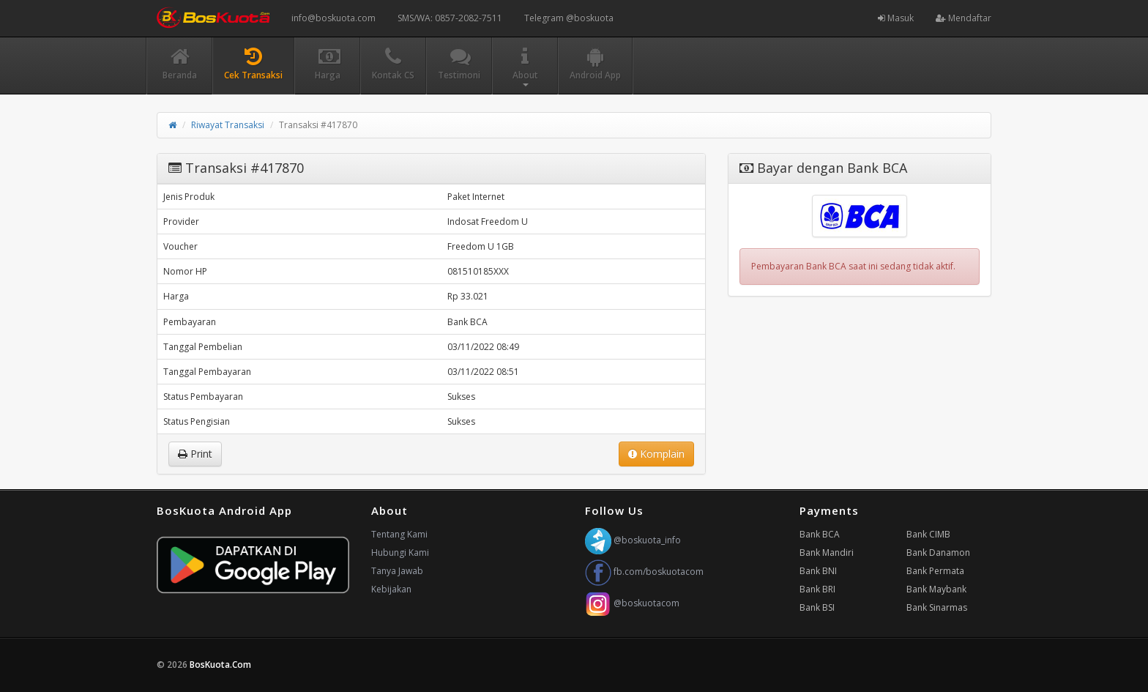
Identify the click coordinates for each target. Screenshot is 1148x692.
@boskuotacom (632, 603)
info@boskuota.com (333, 18)
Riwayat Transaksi (227, 125)
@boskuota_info (633, 540)
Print (195, 454)
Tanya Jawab (397, 571)
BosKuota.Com (221, 664)
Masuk (896, 18)
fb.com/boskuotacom (644, 571)
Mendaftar (963, 18)
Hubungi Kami (400, 552)
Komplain (656, 454)
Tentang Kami (399, 534)
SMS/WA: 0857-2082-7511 (450, 18)
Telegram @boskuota (569, 18)
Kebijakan (391, 589)
